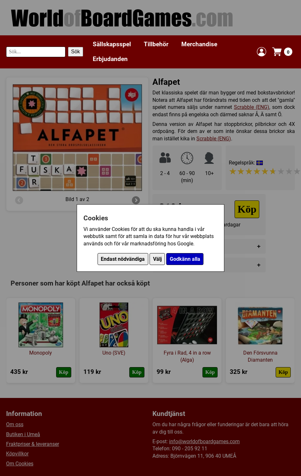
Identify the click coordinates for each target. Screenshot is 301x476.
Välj (157, 259)
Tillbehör (156, 44)
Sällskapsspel (112, 44)
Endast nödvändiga (123, 259)
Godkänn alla (185, 259)
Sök (75, 51)
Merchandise (199, 44)
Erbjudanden (110, 59)
